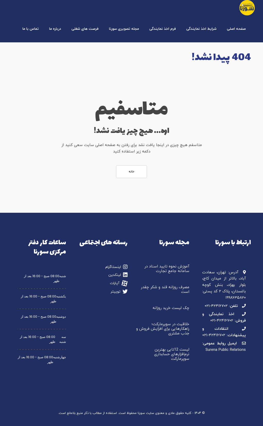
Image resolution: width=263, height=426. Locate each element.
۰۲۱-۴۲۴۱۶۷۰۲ (216, 306)
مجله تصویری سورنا (124, 28)
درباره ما (55, 28)
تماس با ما (30, 28)
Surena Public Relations (225, 350)
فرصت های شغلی (85, 28)
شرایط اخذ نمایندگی (201, 28)
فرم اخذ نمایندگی (162, 28)
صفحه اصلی (236, 28)
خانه (131, 172)
